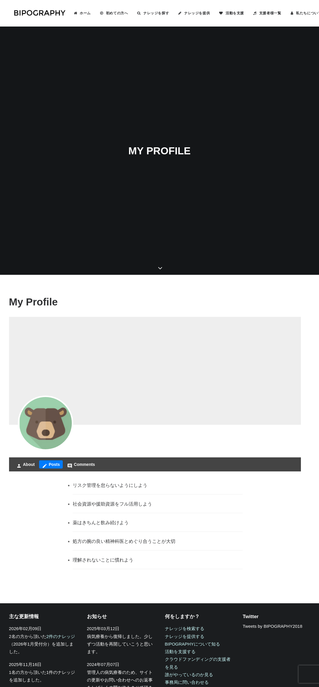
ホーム (77, 13)
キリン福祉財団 (102, 675)
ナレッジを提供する (184, 595)
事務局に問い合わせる (187, 641)
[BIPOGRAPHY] (35, 13)
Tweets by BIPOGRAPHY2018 (272, 585)
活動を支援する (180, 611)
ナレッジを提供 (189, 13)
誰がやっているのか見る (189, 634)
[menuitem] (74, 13)
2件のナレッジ (60, 595)
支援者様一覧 (262, 13)
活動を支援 (226, 13)
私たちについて (300, 13)
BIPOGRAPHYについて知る (192, 603)
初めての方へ (109, 13)
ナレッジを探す (148, 13)
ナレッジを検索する (184, 588)
